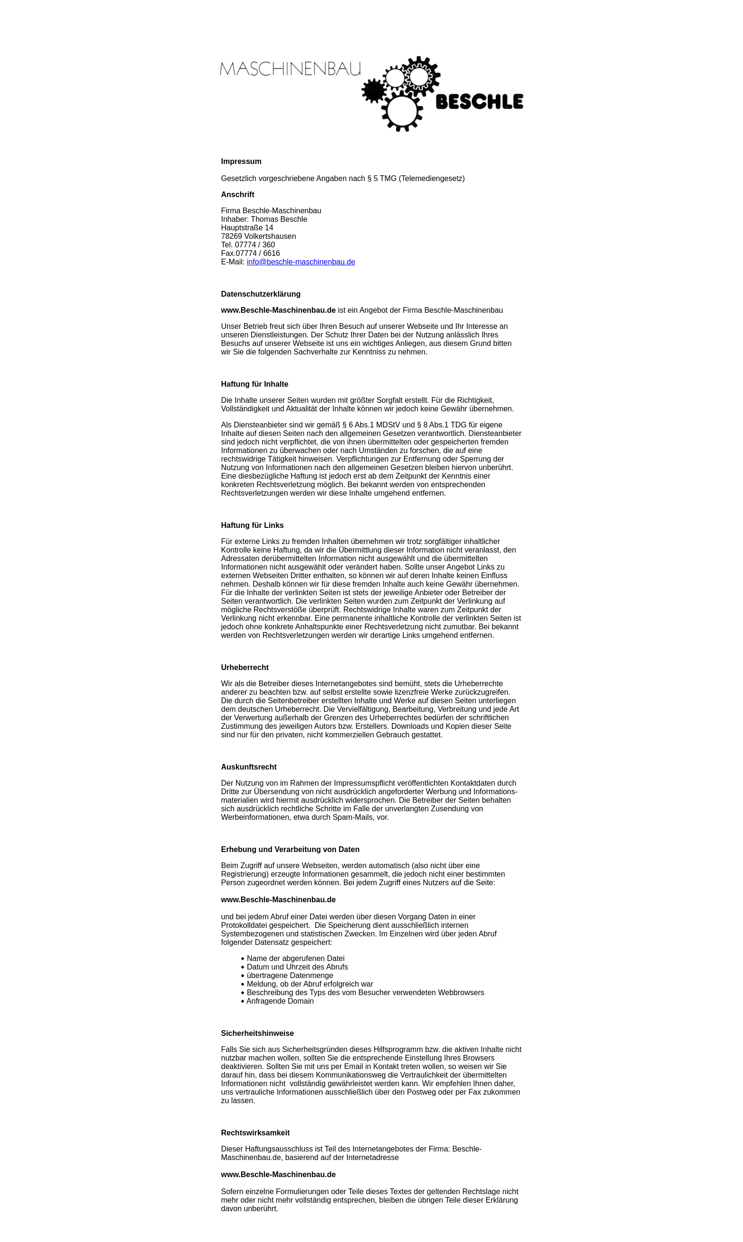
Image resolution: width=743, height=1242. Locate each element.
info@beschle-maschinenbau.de (301, 262)
